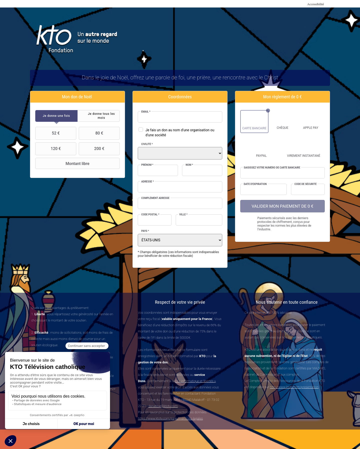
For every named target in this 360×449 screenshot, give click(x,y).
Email (145, 111)
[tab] (56, 116)
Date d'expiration (255, 184)
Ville (183, 214)
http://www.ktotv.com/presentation (294, 387)
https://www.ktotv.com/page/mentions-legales (170, 418)
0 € (299, 96)
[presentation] (56, 116)
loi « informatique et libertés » (195, 381)
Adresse (147, 181)
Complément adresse (155, 198)
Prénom (147, 164)
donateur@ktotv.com (163, 406)
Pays (145, 231)
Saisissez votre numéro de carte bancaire (272, 167)
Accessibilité (315, 4)
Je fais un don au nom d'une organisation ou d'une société (180, 132)
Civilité (147, 144)
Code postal (150, 214)
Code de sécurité (305, 184)
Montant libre (63, 163)
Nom (189, 164)
